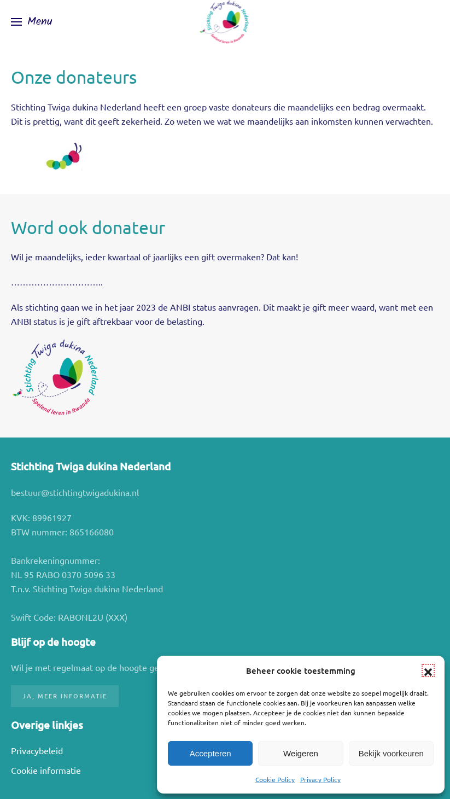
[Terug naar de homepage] (225, 22)
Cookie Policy (275, 779)
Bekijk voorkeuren (391, 753)
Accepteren (210, 753)
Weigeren (300, 753)
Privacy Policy (320, 779)
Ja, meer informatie (64, 696)
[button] (428, 670)
